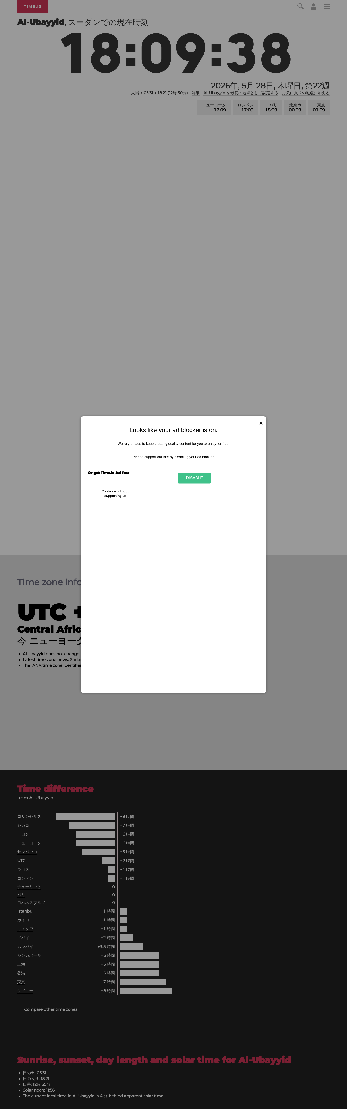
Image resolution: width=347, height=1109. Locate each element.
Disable (194, 478)
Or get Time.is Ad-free (108, 473)
